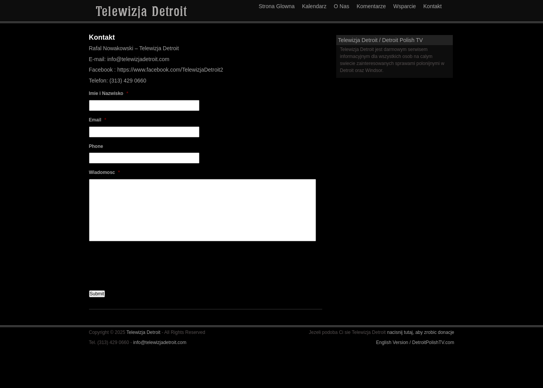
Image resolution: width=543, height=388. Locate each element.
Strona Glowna (276, 6)
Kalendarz (314, 6)
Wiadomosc (104, 172)
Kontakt (432, 6)
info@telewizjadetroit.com (160, 342)
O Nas (341, 6)
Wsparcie (404, 6)
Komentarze (371, 6)
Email (98, 120)
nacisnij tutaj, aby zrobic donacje (420, 332)
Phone (96, 146)
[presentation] (148, 263)
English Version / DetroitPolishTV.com (415, 342)
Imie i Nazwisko (108, 93)
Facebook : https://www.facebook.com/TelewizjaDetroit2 (156, 70)
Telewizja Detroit (144, 332)
